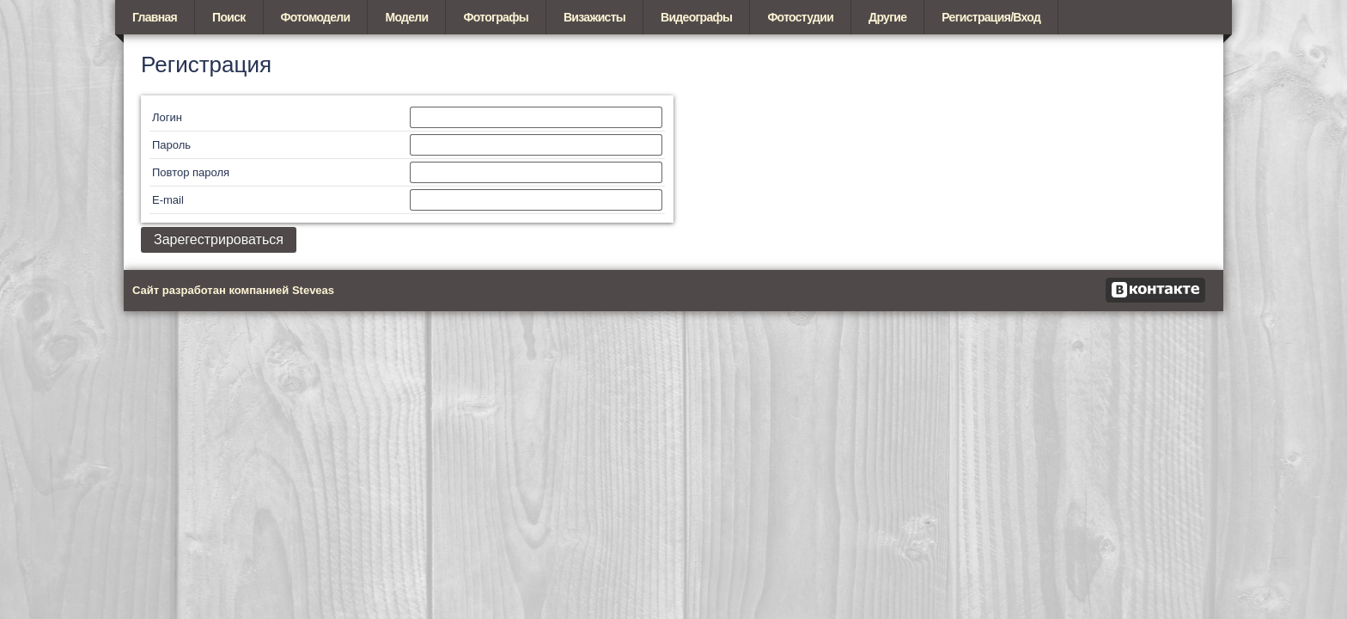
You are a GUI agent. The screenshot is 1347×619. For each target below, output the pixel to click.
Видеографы (696, 17)
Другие (887, 17)
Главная (154, 17)
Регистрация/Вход (991, 17)
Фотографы (495, 17)
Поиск (229, 17)
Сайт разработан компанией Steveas (233, 290)
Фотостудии (800, 17)
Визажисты (594, 17)
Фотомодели (315, 17)
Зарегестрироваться (218, 239)
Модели (406, 17)
